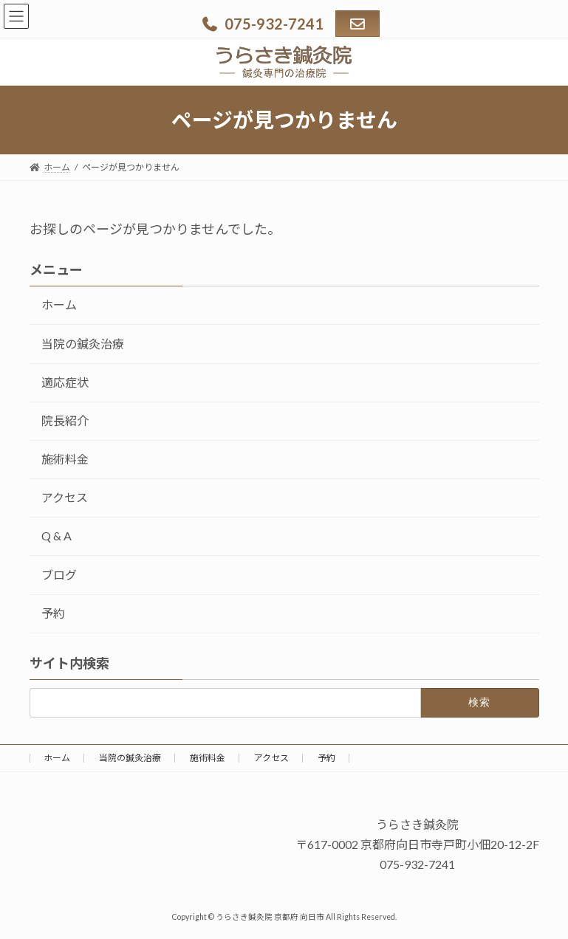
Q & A (56, 536)
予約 (53, 613)
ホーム (59, 305)
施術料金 (65, 459)
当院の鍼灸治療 (82, 344)
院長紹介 (65, 420)
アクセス (64, 498)
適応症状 (65, 382)
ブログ (59, 575)
